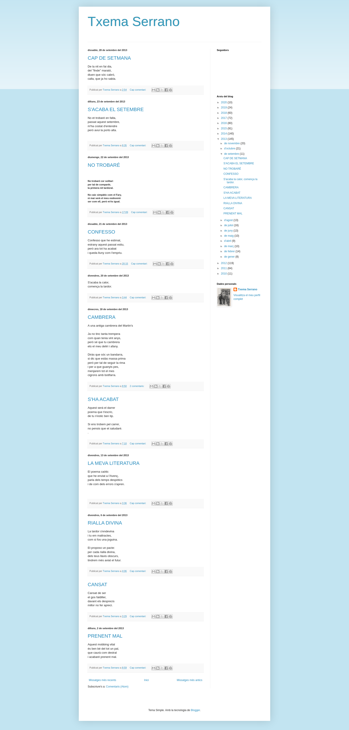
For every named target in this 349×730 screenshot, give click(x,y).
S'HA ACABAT (103, 399)
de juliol (229, 225)
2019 (224, 107)
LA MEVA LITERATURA (114, 463)
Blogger (195, 710)
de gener (229, 256)
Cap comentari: (138, 89)
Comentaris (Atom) (117, 686)
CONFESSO (101, 232)
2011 (224, 268)
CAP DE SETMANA (109, 58)
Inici (146, 680)
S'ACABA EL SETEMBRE (116, 109)
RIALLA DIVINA (105, 523)
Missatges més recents (102, 680)
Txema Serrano (134, 21)
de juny (228, 230)
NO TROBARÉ (104, 165)
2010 (224, 273)
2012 (224, 263)
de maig (229, 235)
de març (229, 246)
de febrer (229, 251)
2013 (224, 138)
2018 (224, 112)
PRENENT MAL (105, 636)
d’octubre (230, 148)
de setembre (232, 153)
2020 (224, 102)
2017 (224, 118)
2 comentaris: (137, 386)
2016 (224, 123)
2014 (224, 133)
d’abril (228, 240)
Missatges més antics (189, 680)
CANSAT (97, 584)
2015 (224, 128)
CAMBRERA (102, 317)
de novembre (232, 143)
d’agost (228, 220)
